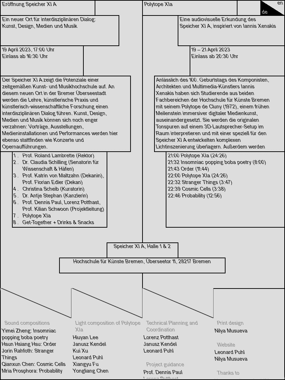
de (265, 12)
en (280, 3)
